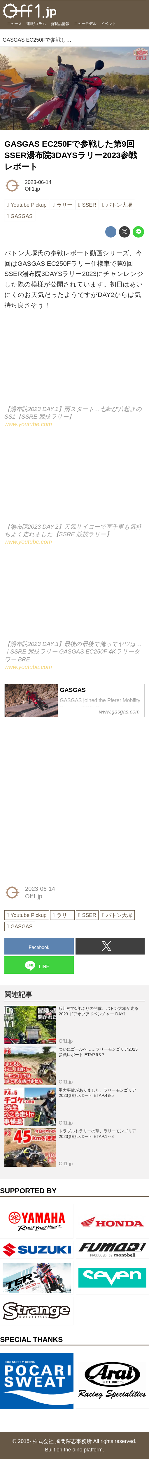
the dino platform (83, 1450)
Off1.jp (32, 189)
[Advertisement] (48, 760)
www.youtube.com (28, 424)
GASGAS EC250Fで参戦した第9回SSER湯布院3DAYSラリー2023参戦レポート (70, 155)
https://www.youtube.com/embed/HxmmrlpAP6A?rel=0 (74, 598)
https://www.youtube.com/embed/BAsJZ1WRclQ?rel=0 (74, 362)
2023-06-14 (38, 182)
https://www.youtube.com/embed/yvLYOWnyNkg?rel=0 (74, 480)
